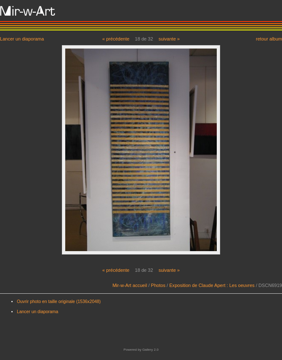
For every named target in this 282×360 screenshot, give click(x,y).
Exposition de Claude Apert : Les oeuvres (212, 285)
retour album (269, 38)
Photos (158, 285)
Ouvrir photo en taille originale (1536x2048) (59, 301)
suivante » (169, 38)
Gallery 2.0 (150, 350)
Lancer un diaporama (22, 38)
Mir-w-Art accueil (129, 285)
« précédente (116, 38)
